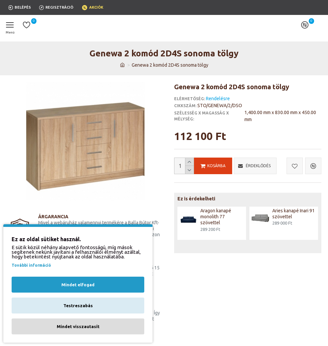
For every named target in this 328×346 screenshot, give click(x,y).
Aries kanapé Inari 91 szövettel (293, 213)
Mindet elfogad (78, 284)
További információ (31, 265)
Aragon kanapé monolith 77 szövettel (215, 216)
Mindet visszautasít (78, 326)
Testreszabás (78, 305)
